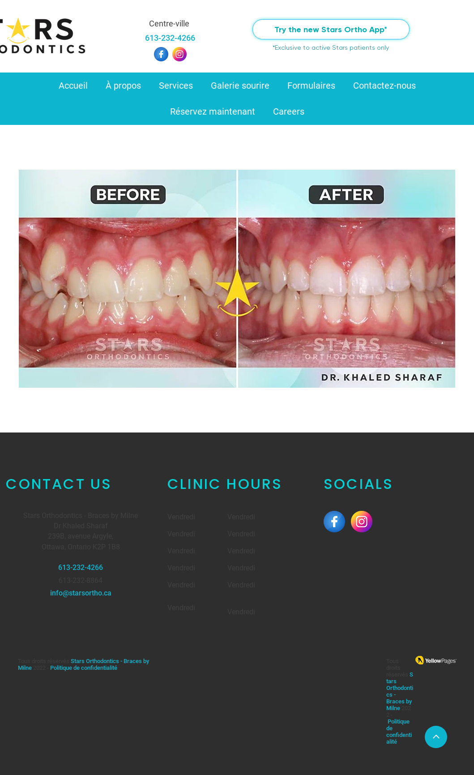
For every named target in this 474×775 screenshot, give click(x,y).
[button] (123, 85)
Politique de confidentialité (83, 667)
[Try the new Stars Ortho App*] (331, 29)
